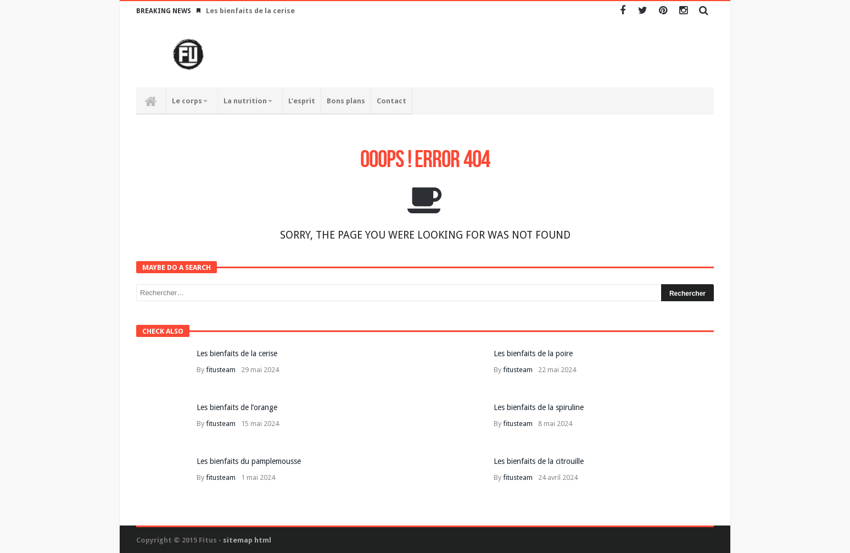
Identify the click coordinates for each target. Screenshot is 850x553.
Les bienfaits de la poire (533, 353)
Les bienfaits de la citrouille (539, 461)
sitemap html (247, 540)
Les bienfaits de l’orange (237, 407)
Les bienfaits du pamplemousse (249, 461)
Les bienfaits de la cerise (250, 11)
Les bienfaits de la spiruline (539, 407)
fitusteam (221, 370)
